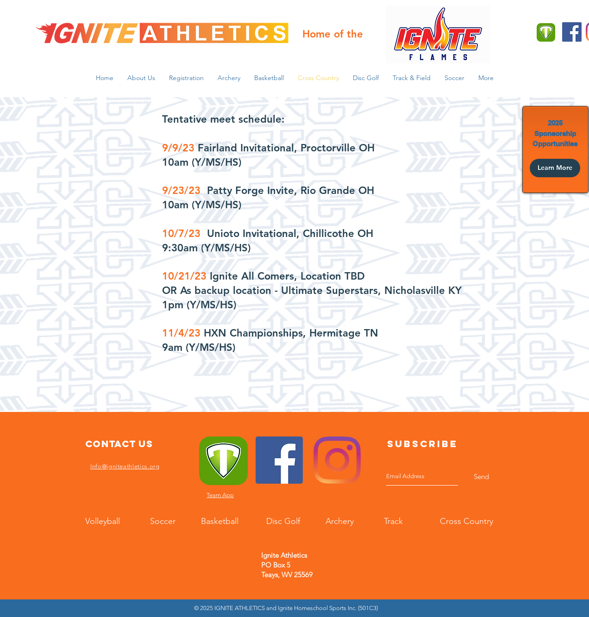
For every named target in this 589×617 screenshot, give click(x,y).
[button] (141, 78)
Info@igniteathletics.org (125, 466)
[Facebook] (572, 32)
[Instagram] (337, 460)
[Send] (481, 476)
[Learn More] (555, 168)
